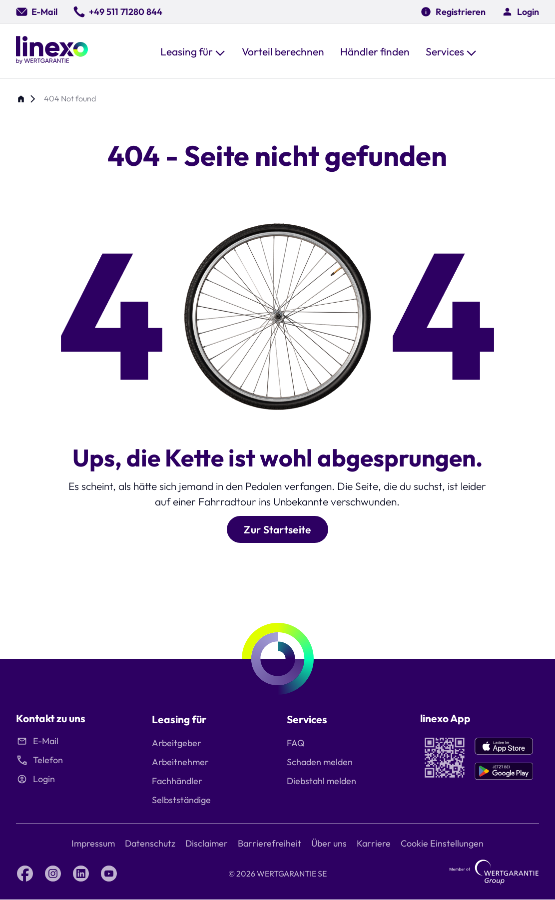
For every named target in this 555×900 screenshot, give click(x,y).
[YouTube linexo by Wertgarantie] (109, 874)
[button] (193, 51)
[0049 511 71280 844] (117, 11)
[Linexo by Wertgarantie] (52, 51)
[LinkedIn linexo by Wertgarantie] (81, 874)
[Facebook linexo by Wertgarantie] (25, 874)
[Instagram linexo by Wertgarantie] (53, 874)
